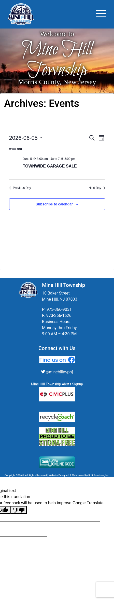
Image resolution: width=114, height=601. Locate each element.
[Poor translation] (18, 510)
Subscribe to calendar (54, 204)
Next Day (97, 188)
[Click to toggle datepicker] (25, 138)
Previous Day (20, 188)
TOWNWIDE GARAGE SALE (50, 166)
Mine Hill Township (57, 59)
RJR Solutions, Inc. (98, 475)
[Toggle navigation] (101, 14)
